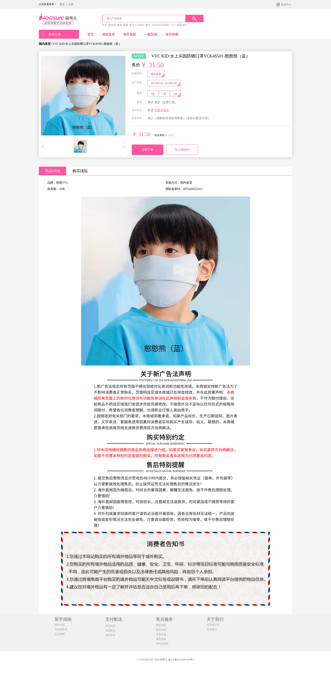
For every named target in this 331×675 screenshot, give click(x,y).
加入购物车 (182, 149)
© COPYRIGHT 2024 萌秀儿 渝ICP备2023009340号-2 (165, 659)
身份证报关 (162, 643)
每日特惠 (172, 34)
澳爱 (119, 24)
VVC (172, 24)
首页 (90, 34)
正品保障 (60, 634)
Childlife (139, 24)
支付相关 (110, 625)
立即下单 (147, 149)
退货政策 (161, 639)
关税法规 (161, 634)
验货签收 (110, 635)
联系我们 (212, 629)
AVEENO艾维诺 (160, 24)
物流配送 (110, 630)
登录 (62, 4)
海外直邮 (129, 34)
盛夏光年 (182, 24)
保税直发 (108, 34)
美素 (125, 24)
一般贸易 (150, 34)
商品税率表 (61, 629)
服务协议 (161, 629)
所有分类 (54, 34)
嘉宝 (131, 24)
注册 (70, 4)
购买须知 (80, 171)
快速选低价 (161, 110)
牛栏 (104, 24)
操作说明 (60, 624)
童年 (148, 24)
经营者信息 (213, 624)
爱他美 (112, 24)
